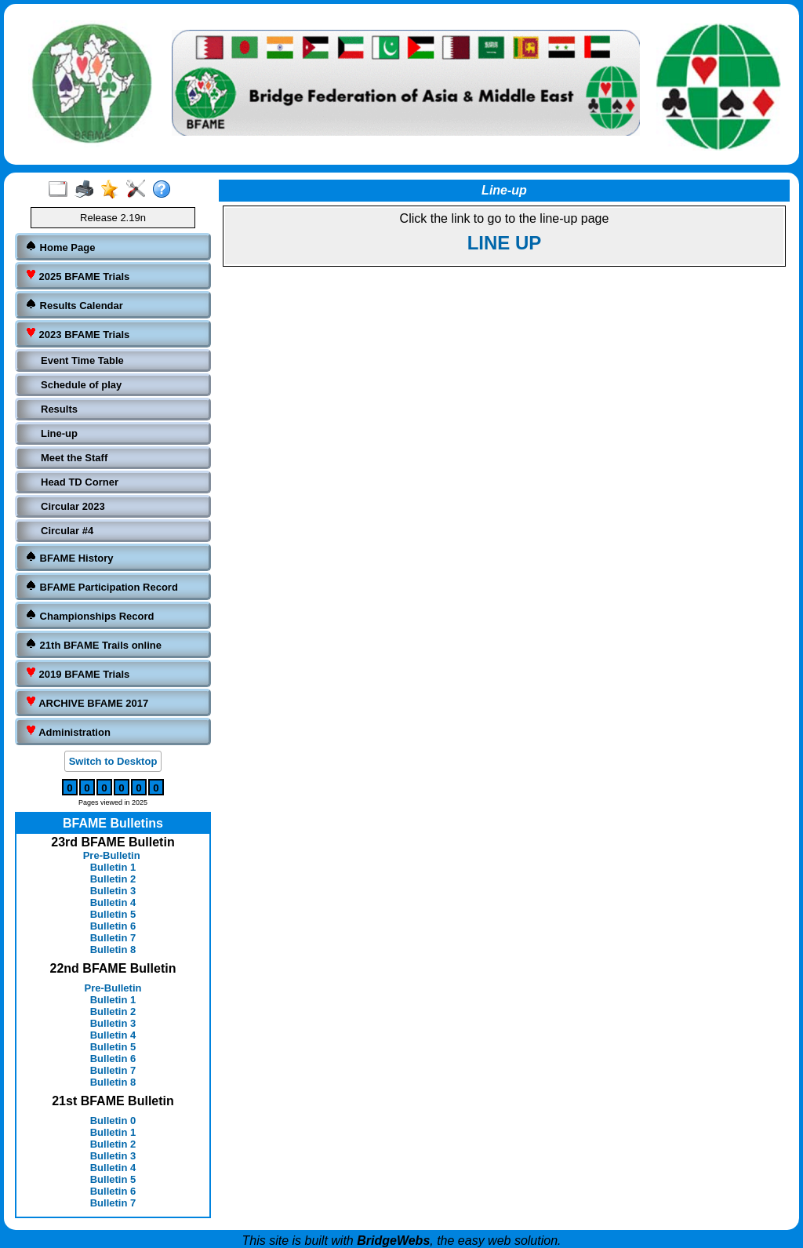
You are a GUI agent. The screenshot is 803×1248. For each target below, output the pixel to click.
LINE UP (504, 242)
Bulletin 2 (113, 879)
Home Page (60, 246)
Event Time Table (82, 360)
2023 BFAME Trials (77, 333)
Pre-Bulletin (111, 855)
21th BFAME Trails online (93, 644)
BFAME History (69, 557)
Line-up (59, 433)
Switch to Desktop (113, 761)
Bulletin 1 (113, 867)
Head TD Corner (79, 482)
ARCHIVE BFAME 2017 (86, 702)
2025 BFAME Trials (77, 275)
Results (59, 409)
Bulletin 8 (113, 949)
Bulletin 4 (113, 902)
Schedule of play (81, 385)
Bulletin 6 (113, 926)
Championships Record (89, 615)
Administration (68, 731)
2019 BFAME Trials (77, 673)
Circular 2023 (73, 506)
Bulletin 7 (113, 938)
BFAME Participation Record (101, 586)
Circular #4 (67, 531)
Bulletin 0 (113, 1120)
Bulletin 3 (113, 891)
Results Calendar (74, 304)
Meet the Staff (74, 458)
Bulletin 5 (113, 914)
